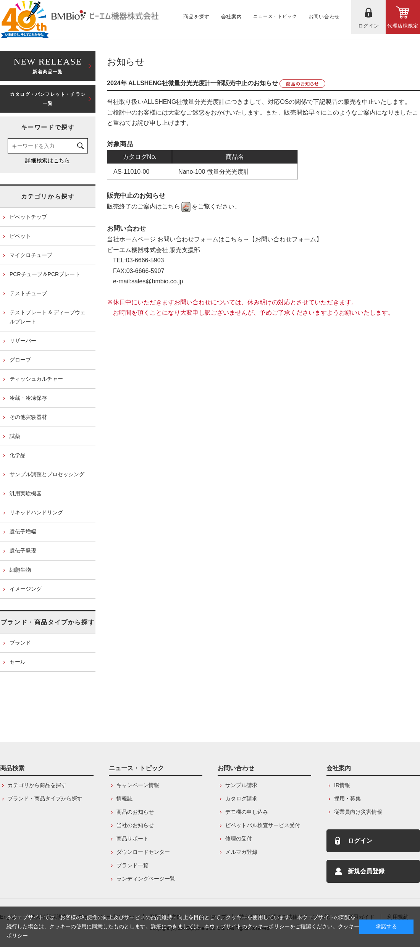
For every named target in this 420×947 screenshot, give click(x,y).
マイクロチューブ (31, 255)
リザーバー (23, 341)
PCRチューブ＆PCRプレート (45, 274)
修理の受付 (238, 838)
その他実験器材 (28, 417)
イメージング (26, 589)
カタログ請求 (241, 798)
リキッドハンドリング (36, 512)
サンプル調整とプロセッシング (47, 474)
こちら (177, 206)
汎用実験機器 (26, 493)
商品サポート (132, 838)
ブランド (20, 643)
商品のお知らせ (135, 812)
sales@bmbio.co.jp (157, 281)
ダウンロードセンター (143, 852)
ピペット (20, 236)
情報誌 (124, 798)
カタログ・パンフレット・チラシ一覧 (48, 99)
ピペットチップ (28, 217)
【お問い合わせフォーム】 (285, 239)
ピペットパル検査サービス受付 (262, 825)
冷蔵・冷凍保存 (28, 398)
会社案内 (338, 768)
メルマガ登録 (241, 852)
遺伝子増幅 (23, 531)
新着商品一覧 (48, 65)
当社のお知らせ (135, 825)
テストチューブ (28, 293)
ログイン (360, 840)
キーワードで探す (48, 127)
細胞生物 (20, 570)
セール (18, 662)
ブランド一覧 (132, 865)
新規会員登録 (366, 871)
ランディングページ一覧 (145, 879)
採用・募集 (347, 798)
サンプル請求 (241, 785)
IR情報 (342, 785)
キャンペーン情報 (137, 785)
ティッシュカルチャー (36, 379)
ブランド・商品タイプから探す (48, 622)
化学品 (18, 455)
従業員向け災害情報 (358, 812)
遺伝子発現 (23, 551)
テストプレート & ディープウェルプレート (48, 317)
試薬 (15, 436)
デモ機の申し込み (246, 812)
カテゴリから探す (48, 196)
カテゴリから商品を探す (37, 785)
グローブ (20, 360)
